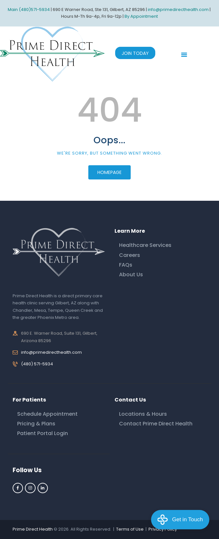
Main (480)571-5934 (29, 9)
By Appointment (141, 16)
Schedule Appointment (47, 414)
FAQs (125, 265)
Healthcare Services (145, 245)
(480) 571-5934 (37, 364)
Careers (129, 255)
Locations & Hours (143, 414)
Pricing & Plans (36, 423)
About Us (131, 274)
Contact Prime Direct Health (155, 423)
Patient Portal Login (42, 433)
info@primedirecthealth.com (51, 352)
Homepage (109, 172)
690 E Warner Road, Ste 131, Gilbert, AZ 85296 (99, 9)
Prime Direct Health (33, 529)
